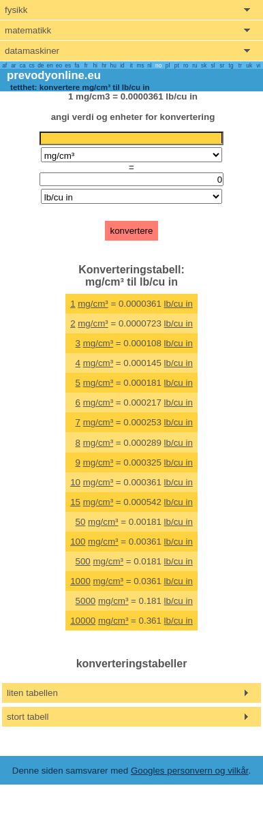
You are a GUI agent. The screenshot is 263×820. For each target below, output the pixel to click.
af (4, 65)
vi (258, 65)
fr (86, 65)
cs (31, 65)
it (131, 65)
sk (203, 65)
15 (75, 502)
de (40, 65)
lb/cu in (178, 304)
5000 (86, 601)
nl (149, 65)
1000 (80, 581)
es (68, 65)
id (122, 65)
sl (213, 65)
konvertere (131, 231)
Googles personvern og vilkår (190, 770)
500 (83, 561)
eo (59, 65)
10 (75, 482)
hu (113, 65)
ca (23, 65)
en (50, 65)
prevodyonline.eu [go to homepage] (54, 75)
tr (240, 65)
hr (104, 65)
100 (77, 541)
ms (140, 65)
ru (194, 65)
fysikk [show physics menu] (16, 10)
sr (221, 65)
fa (77, 65)
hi (95, 65)
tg (231, 65)
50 (81, 522)
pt (176, 65)
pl (168, 65)
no (158, 65)
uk (249, 65)
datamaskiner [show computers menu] (32, 51)
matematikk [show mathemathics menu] (28, 30)
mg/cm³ (93, 304)
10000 (82, 621)
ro (185, 65)
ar (13, 65)
